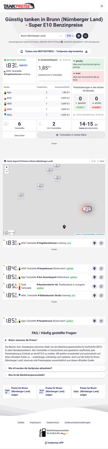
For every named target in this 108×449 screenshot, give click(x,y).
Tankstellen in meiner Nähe (71, 135)
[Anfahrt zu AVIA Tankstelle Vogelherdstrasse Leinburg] (94, 243)
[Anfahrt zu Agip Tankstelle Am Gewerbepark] (94, 277)
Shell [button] (9, 109)
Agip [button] (9, 92)
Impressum (35, 422)
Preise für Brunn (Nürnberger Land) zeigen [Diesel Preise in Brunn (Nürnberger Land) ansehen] (86, 391)
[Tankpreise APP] (54, 443)
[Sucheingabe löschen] (61, 36)
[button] (64, 227)
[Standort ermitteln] (79, 36)
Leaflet (77, 234)
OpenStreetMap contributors (93, 234)
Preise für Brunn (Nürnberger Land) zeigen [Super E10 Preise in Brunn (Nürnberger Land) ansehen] (52, 391)
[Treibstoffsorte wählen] (70, 36)
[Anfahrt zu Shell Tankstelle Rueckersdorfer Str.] (94, 286)
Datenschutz (53, 422)
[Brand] (19, 6)
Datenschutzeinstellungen (77, 422)
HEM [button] (9, 103)
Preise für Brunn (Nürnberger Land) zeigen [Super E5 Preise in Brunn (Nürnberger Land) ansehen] (17, 391)
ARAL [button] (9, 115)
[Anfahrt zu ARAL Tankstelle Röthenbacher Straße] (94, 295)
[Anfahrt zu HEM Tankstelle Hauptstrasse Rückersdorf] (94, 268)
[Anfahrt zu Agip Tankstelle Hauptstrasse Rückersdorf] (94, 321)
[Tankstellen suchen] (85, 36)
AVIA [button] (9, 98)
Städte (21, 422)
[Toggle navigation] (101, 6)
